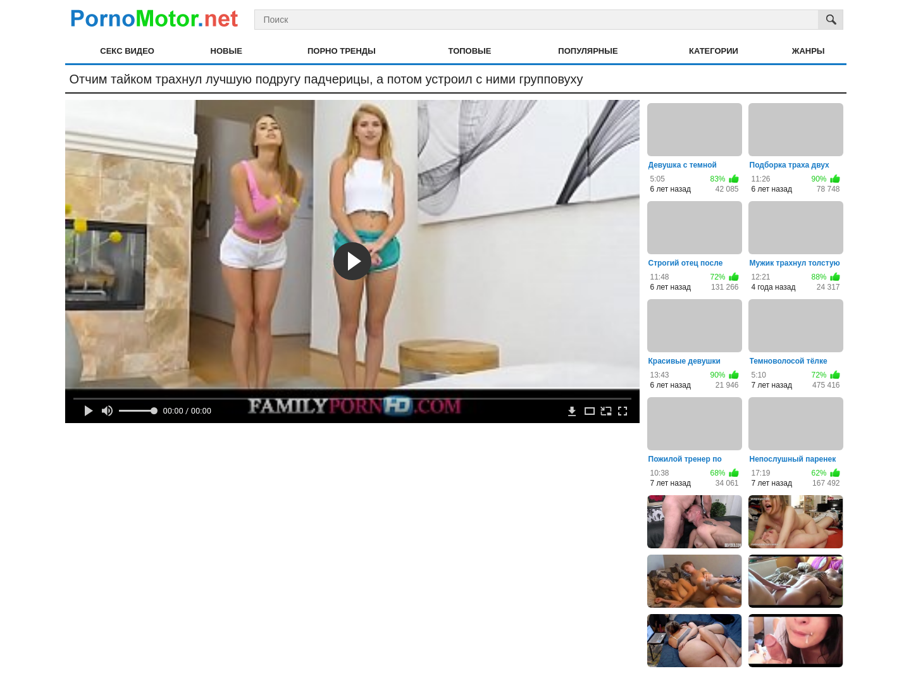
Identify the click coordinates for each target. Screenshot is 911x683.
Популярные (587, 51)
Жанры (808, 51)
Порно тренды (341, 51)
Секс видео (127, 51)
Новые (226, 51)
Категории (713, 51)
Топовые (470, 51)
